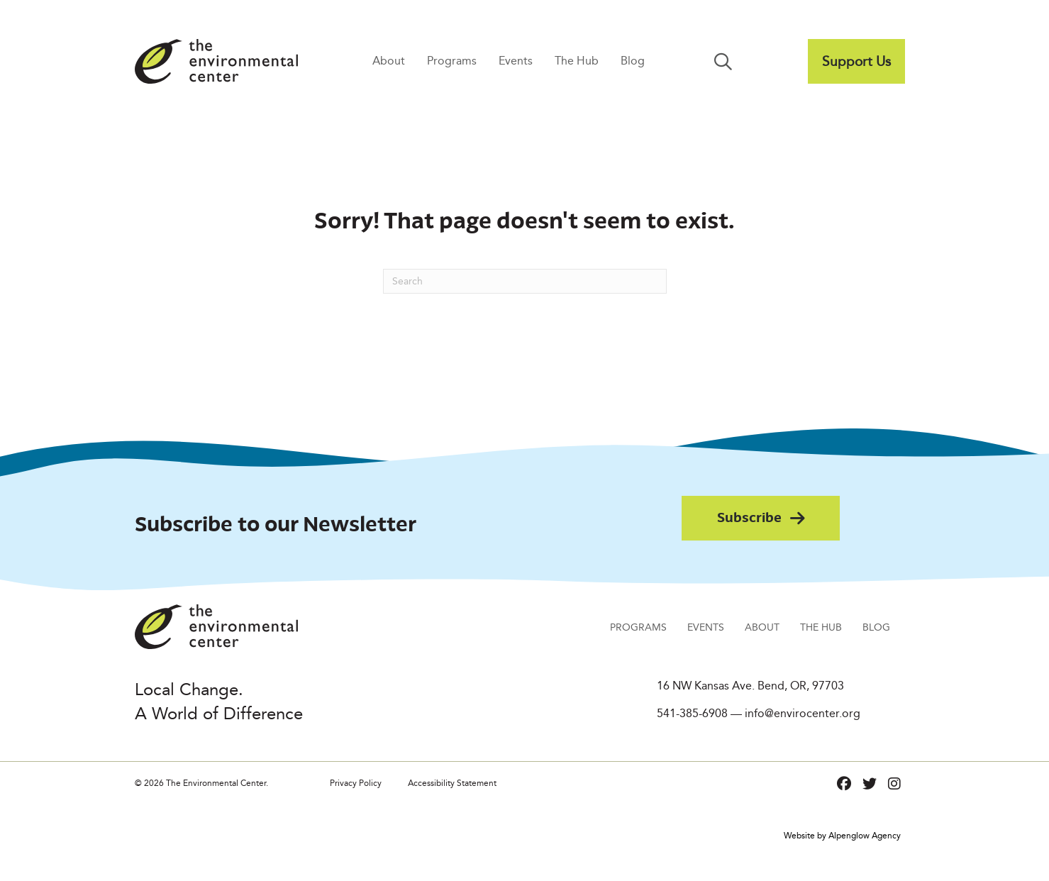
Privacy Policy (356, 782)
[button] (726, 61)
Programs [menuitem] (452, 61)
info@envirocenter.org (802, 713)
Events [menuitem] (516, 61)
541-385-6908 (692, 713)
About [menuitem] (388, 61)
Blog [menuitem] (633, 61)
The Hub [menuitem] (577, 61)
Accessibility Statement (452, 782)
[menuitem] (856, 61)
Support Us (856, 61)
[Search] (525, 281)
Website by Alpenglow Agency (842, 835)
